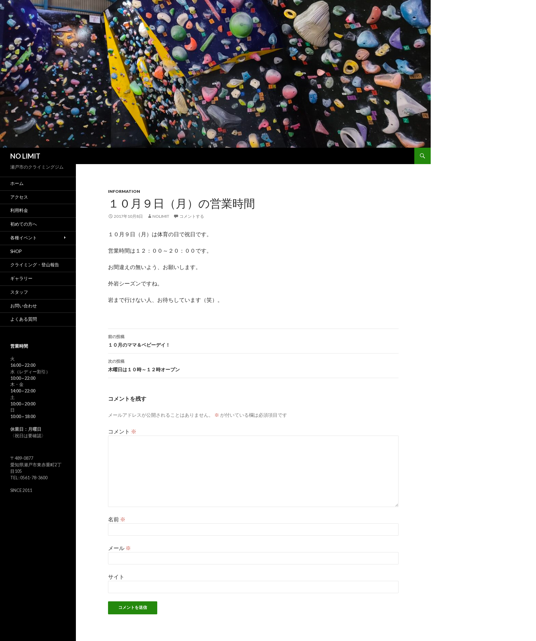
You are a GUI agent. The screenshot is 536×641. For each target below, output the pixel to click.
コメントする (191, 216)
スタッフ (19, 292)
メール (119, 548)
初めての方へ (23, 224)
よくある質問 (23, 319)
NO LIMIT (25, 156)
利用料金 (19, 210)
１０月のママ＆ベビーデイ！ (253, 340)
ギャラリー (21, 278)
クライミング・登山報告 (34, 264)
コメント (122, 431)
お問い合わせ (23, 305)
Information (124, 191)
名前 (116, 519)
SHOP (16, 251)
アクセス (19, 197)
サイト (116, 576)
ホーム (17, 183)
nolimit (160, 216)
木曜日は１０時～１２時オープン (253, 364)
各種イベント (23, 237)
